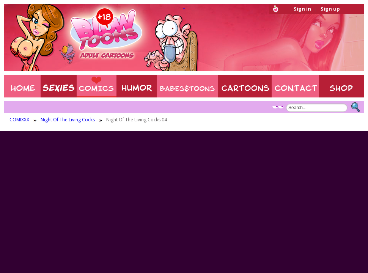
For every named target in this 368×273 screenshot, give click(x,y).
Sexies (59, 86)
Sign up (330, 8)
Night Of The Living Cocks (68, 120)
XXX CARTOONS (245, 86)
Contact (295, 86)
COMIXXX (96, 86)
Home (22, 86)
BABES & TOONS (187, 86)
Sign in (302, 8)
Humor (136, 86)
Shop (341, 86)
